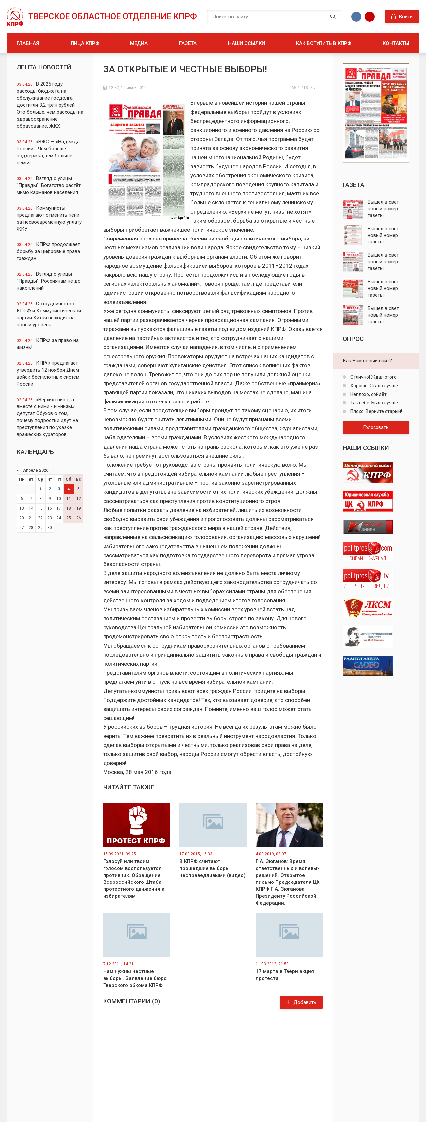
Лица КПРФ (85, 43)
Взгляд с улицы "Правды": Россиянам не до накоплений (49, 281)
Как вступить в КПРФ (323, 43)
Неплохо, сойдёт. (368, 394)
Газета (188, 43)
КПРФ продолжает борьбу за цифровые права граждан (48, 251)
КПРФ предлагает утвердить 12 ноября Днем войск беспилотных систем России (48, 373)
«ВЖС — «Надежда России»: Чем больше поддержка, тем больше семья (48, 152)
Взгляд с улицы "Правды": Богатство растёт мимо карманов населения (49, 185)
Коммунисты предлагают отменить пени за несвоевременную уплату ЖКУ (49, 218)
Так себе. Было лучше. (374, 402)
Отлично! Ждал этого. (373, 377)
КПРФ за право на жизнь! (48, 343)
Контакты (396, 43)
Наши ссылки (246, 43)
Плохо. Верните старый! (375, 411)
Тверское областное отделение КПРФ (112, 16)
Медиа (139, 43)
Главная (28, 43)
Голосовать (376, 427)
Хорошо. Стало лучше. (374, 385)
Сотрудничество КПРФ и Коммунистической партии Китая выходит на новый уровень (49, 314)
